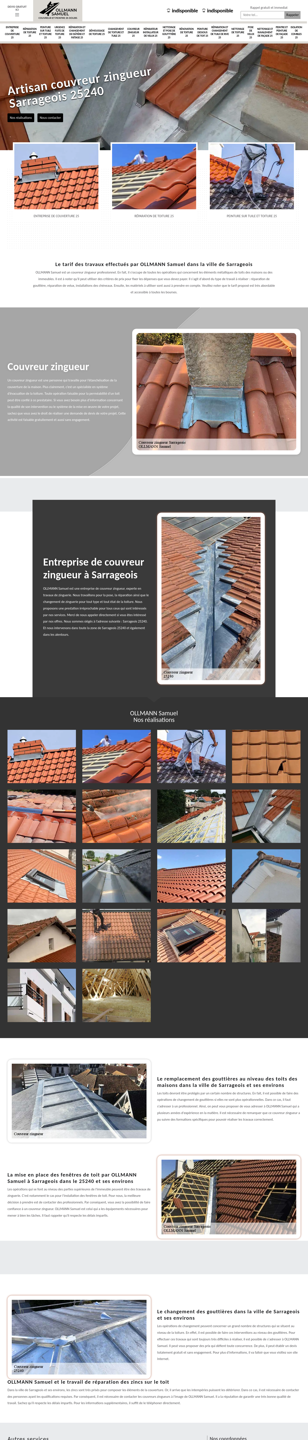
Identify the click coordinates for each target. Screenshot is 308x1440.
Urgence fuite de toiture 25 (60, 32)
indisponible (182, 10)
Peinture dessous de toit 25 (202, 32)
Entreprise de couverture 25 (12, 32)
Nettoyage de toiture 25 (237, 32)
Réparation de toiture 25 (30, 32)
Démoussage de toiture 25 (97, 32)
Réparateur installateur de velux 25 (150, 32)
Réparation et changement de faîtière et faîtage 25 (77, 32)
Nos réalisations (21, 117)
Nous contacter (50, 117)
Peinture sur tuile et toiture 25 (45, 32)
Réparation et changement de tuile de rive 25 (220, 32)
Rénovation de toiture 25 (186, 32)
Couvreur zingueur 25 (133, 32)
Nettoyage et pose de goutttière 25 (169, 32)
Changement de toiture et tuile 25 (116, 32)
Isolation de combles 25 (296, 32)
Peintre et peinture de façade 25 (282, 32)
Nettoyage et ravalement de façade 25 (265, 32)
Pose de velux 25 (250, 32)
